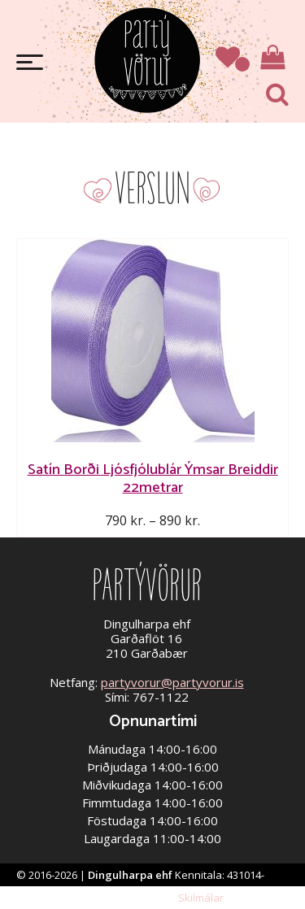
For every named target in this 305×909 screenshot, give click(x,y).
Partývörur (147, 59)
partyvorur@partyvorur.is (172, 682)
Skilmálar (201, 897)
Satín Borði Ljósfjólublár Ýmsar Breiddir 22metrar (153, 478)
